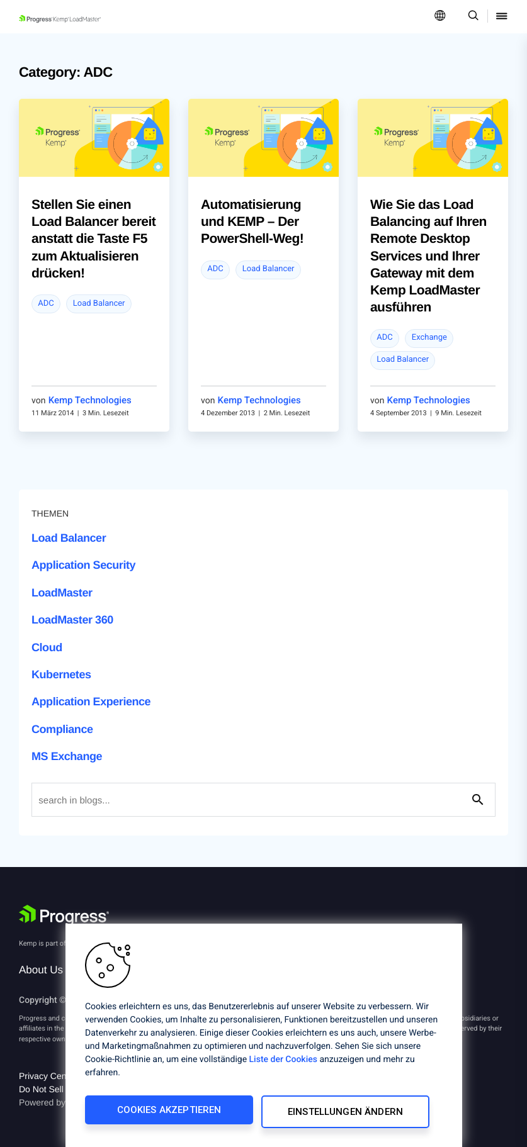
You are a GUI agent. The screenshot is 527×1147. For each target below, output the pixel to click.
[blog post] (94, 138)
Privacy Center (48, 1076)
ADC (46, 303)
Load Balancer (99, 303)
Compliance (62, 729)
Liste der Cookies (283, 1063)
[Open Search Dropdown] (471, 16)
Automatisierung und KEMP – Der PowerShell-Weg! (252, 222)
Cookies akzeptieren (168, 1113)
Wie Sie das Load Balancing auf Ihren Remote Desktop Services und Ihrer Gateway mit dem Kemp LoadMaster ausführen (428, 256)
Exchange (429, 337)
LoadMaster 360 (72, 619)
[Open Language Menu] (440, 16)
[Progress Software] (64, 915)
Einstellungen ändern (346, 1113)
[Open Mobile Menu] (501, 16)
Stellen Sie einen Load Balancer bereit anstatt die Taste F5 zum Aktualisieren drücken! (93, 239)
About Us (41, 970)
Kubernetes (61, 674)
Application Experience (90, 701)
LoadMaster (62, 592)
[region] (263, 1037)
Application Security (83, 565)
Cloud (46, 647)
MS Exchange (66, 756)
